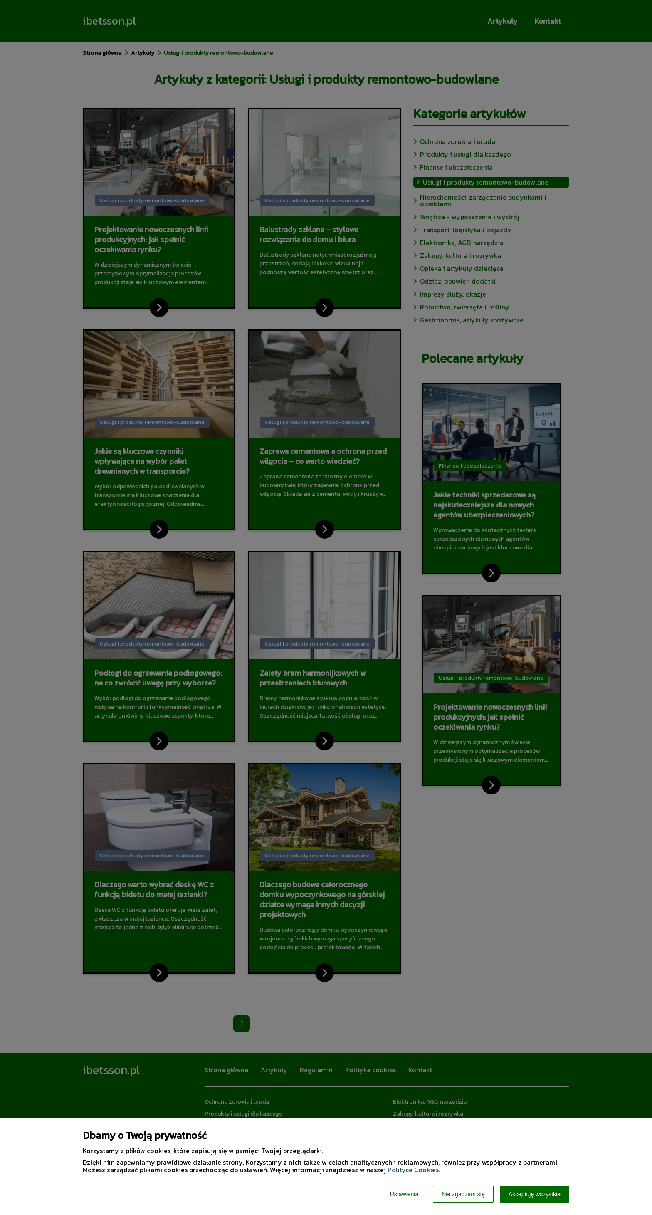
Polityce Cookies (413, 1170)
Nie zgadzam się (463, 1194)
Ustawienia (404, 1194)
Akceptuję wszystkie (535, 1194)
